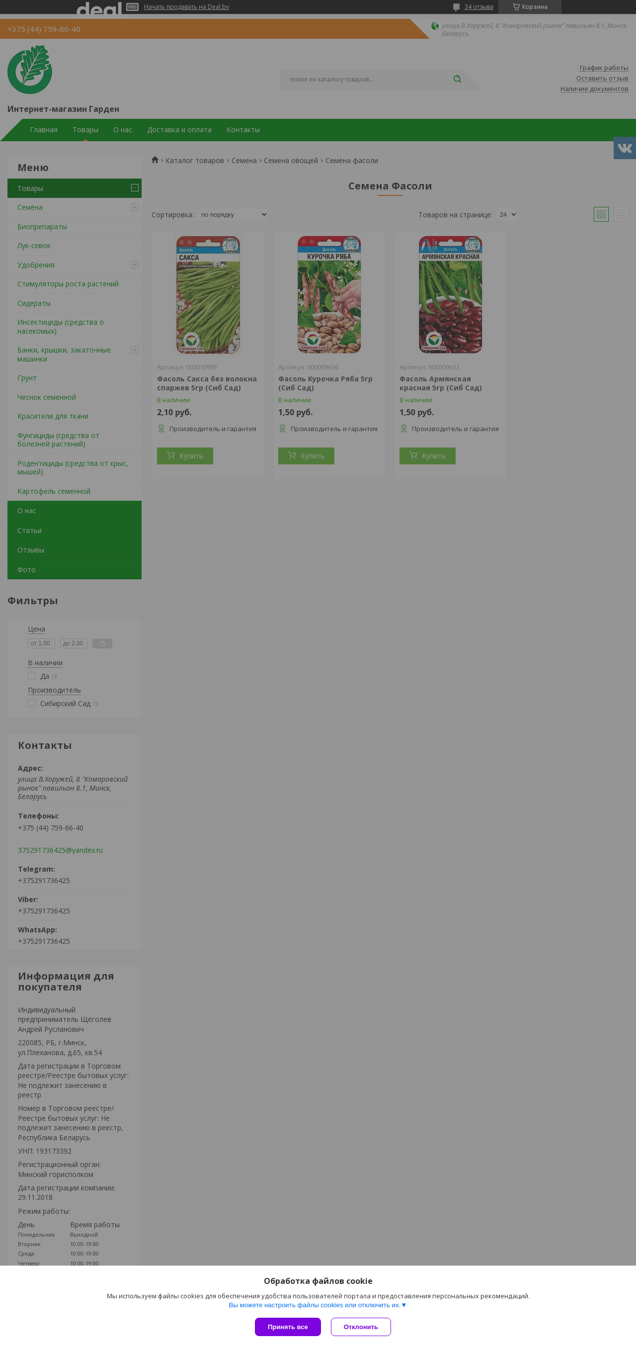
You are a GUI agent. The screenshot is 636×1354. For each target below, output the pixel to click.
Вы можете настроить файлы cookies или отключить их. (314, 1305)
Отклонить (361, 1327)
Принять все (288, 1327)
